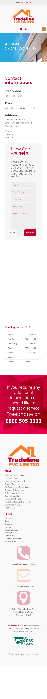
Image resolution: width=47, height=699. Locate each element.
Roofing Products (12, 496)
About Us (8, 518)
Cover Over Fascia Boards (15, 481)
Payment (8, 533)
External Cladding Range (15, 484)
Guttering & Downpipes (14, 490)
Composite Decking (13, 478)
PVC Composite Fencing (14, 493)
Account (19, 2)
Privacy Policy (10, 542)
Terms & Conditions (13, 539)
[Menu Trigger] (44, 29)
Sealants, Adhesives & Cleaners (17, 502)
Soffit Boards (10, 508)
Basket (7, 521)
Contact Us (9, 536)
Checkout (8, 524)
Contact (28, 2)
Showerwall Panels (12, 505)
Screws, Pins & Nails (13, 499)
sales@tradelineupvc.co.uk (20, 108)
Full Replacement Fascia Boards (17, 487)
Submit (30, 232)
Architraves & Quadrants (15, 475)
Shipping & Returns (12, 530)
